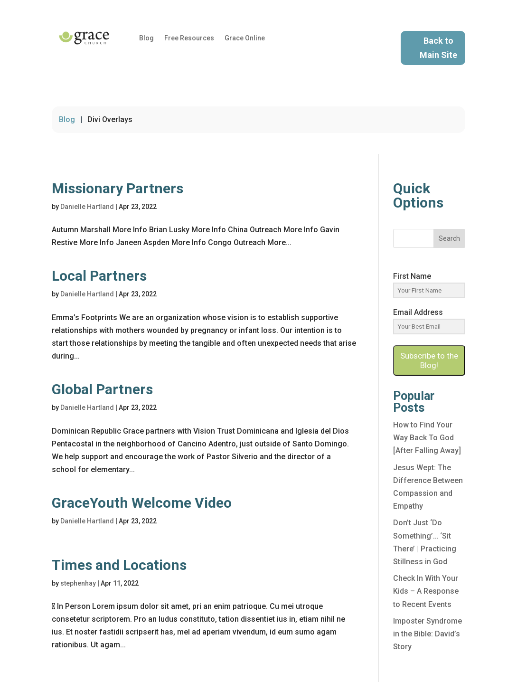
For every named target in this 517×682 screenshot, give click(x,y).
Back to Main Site (438, 48)
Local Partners (99, 275)
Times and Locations (119, 565)
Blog (146, 38)
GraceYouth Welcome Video (142, 502)
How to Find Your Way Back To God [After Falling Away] (427, 437)
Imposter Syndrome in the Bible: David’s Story (427, 633)
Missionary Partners (117, 188)
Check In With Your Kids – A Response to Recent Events (426, 591)
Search (449, 238)
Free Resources (189, 38)
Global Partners (102, 389)
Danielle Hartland (87, 206)
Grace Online (245, 38)
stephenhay (78, 583)
